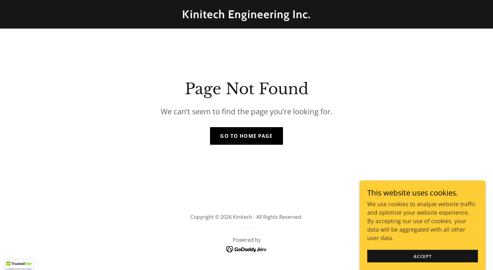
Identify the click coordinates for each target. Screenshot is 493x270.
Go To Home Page (246, 135)
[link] (246, 16)
